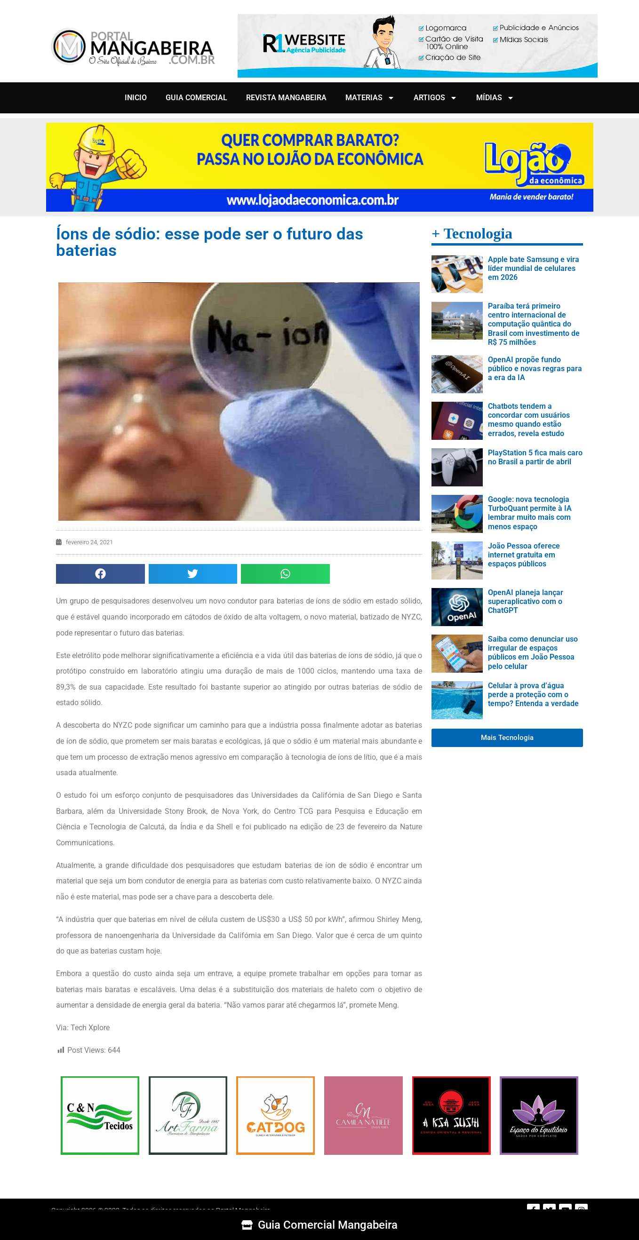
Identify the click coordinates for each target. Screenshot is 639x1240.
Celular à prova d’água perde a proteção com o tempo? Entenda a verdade (533, 694)
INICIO (136, 97)
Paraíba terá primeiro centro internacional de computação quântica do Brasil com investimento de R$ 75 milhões (534, 324)
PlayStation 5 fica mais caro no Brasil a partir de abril (535, 457)
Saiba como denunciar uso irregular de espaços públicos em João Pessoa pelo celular (533, 653)
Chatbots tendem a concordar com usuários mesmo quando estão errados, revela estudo (529, 420)
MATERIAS (370, 97)
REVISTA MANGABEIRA (286, 97)
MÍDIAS (495, 97)
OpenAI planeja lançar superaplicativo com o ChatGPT (525, 601)
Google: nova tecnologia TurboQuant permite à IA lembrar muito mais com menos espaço (530, 513)
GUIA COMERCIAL (196, 97)
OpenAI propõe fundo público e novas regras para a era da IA (535, 368)
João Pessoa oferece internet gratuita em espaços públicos (524, 554)
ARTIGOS (435, 97)
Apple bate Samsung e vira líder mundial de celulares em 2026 (533, 268)
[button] (100, 574)
